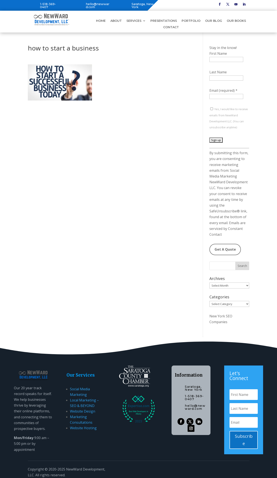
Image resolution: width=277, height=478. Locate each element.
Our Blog (213, 21)
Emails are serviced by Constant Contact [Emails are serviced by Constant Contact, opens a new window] (227, 229)
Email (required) (223, 90)
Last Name (218, 72)
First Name (218, 53)
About (116, 21)
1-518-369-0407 (48, 5)
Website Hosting (83, 428)
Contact (171, 27)
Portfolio (191, 21)
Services (133, 21)
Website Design (82, 411)
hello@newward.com (97, 5)
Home (101, 21)
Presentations (163, 21)
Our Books (236, 21)
